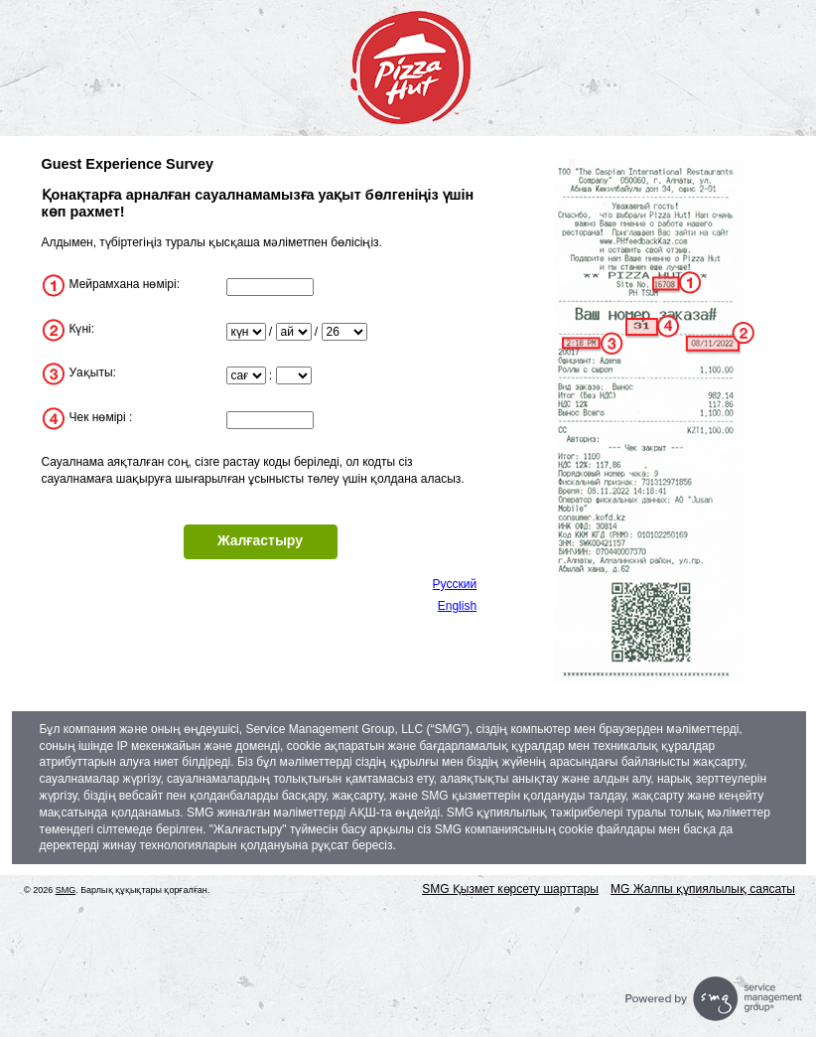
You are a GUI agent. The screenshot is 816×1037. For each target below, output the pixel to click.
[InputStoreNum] (270, 287)
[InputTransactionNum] (270, 420)
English (457, 606)
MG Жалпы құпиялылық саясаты (703, 889)
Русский (455, 584)
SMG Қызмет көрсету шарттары (510, 889)
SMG (66, 890)
